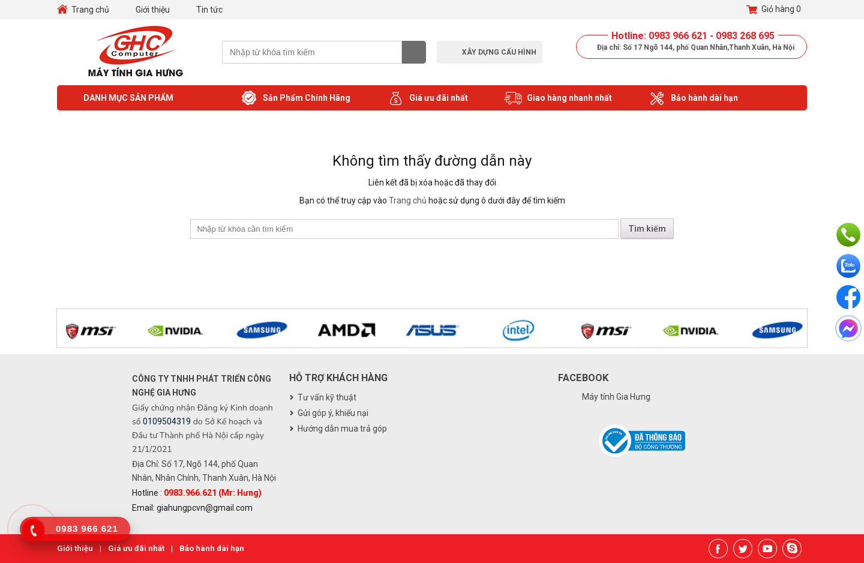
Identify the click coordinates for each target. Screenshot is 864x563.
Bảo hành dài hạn (693, 98)
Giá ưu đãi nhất (427, 98)
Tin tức (209, 9)
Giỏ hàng (773, 9)
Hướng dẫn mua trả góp (342, 428)
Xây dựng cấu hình (499, 52)
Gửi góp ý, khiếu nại (333, 413)
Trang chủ (90, 9)
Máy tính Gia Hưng (616, 397)
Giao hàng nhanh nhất (558, 98)
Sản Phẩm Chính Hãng (295, 98)
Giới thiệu (153, 9)
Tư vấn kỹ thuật (327, 397)
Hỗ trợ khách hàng (338, 378)
